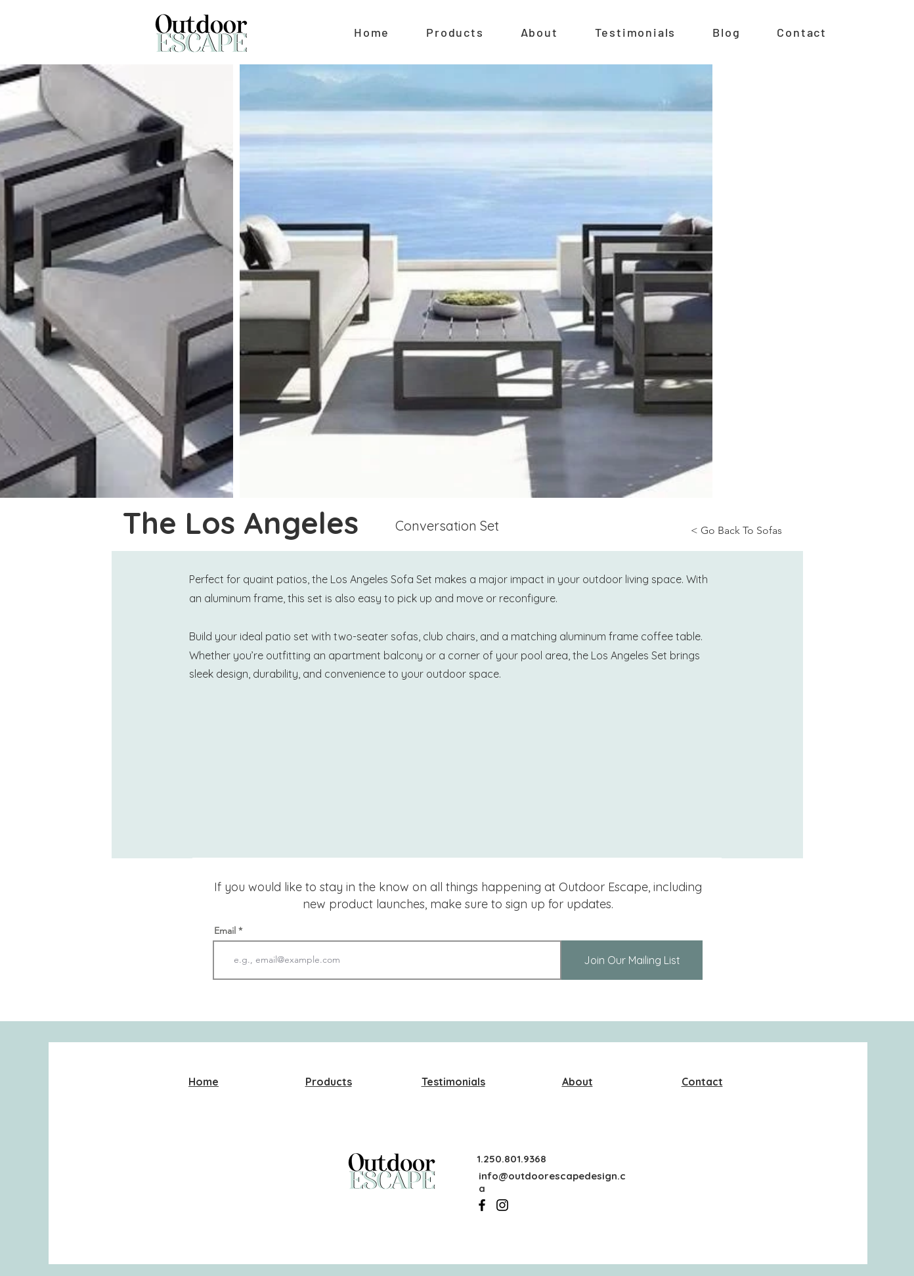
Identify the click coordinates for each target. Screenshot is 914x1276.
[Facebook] (482, 1205)
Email (225, 930)
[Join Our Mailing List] (632, 960)
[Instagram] (502, 1205)
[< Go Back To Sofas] (747, 531)
